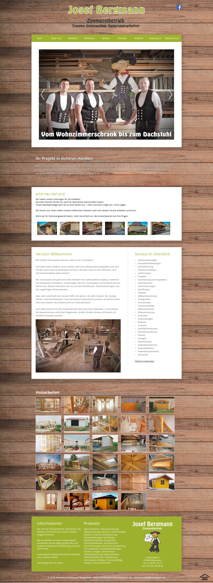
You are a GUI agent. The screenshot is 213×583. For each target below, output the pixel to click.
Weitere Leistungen (144, 361)
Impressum (155, 38)
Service (106, 38)
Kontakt (122, 38)
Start (39, 38)
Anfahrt (139, 38)
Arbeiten (73, 38)
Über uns (56, 38)
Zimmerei (89, 38)
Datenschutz (172, 38)
